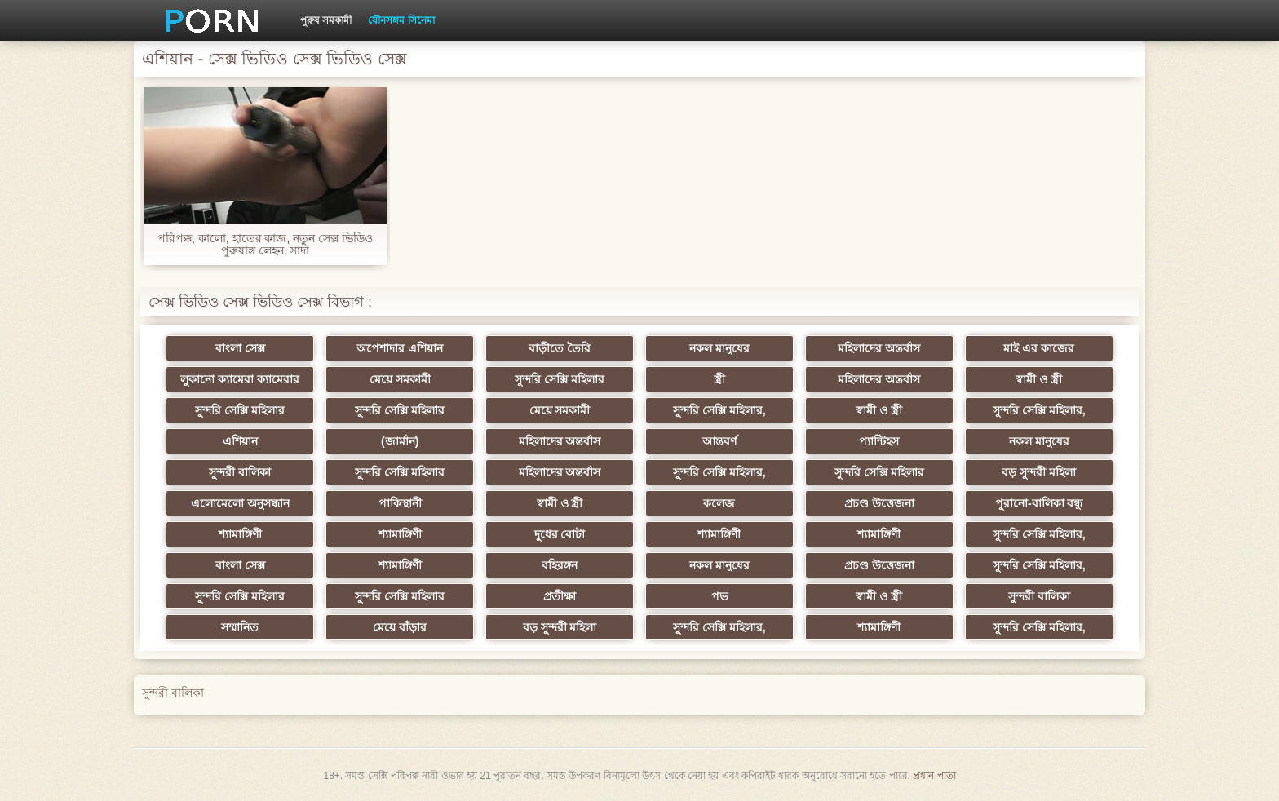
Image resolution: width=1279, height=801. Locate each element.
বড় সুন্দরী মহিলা (1039, 472)
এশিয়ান (240, 441)
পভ (719, 596)
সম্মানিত (240, 627)
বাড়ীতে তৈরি (560, 348)
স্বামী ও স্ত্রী (1039, 379)
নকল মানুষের (719, 348)
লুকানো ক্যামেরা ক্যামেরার (239, 379)
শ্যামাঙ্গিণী (240, 534)
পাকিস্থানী (400, 503)
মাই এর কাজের (1038, 348)
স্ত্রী (719, 379)
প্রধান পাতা (934, 775)
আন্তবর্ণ (719, 441)
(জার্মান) (399, 441)
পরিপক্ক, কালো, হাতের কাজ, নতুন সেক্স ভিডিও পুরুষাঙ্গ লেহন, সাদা (265, 244)
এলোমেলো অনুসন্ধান (240, 503)
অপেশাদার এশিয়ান (399, 348)
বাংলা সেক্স (240, 348)
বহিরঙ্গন (560, 565)
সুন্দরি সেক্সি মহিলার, (719, 410)
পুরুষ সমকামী (326, 20)
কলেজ (719, 503)
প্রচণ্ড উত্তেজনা (879, 503)
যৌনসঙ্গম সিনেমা (401, 20)
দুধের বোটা (560, 534)
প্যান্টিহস (879, 441)
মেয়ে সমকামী (400, 379)
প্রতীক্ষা (559, 596)
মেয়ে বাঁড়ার (400, 627)
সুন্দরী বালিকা (240, 472)
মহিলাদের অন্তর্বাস (879, 348)
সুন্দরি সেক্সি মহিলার (559, 379)
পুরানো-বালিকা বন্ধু (1039, 503)
